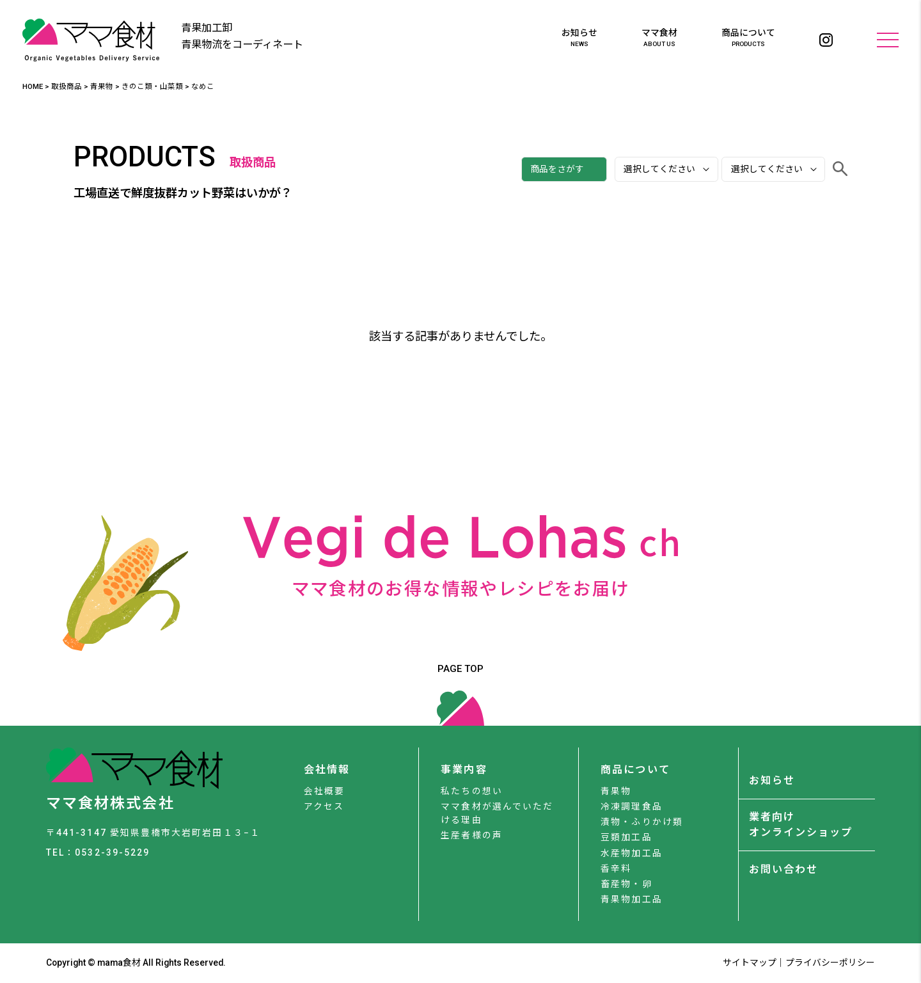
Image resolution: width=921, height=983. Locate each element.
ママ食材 (659, 38)
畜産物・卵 (626, 884)
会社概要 (324, 791)
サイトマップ (749, 962)
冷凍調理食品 (631, 806)
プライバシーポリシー (830, 962)
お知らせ (579, 38)
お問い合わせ (783, 869)
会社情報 (327, 769)
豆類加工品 (626, 837)
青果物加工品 (631, 899)
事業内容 (464, 769)
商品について (748, 38)
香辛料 (616, 868)
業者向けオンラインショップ (801, 824)
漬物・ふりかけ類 (642, 822)
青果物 (616, 791)
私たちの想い (471, 791)
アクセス (324, 806)
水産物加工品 (631, 853)
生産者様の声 (471, 835)
